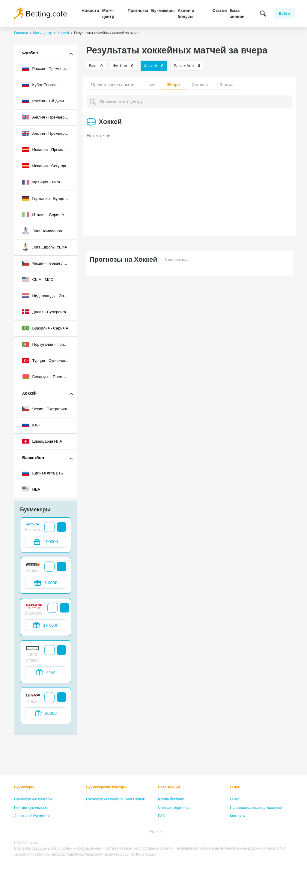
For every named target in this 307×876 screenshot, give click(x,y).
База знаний (237, 13)
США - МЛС (37, 279)
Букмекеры (162, 10)
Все (96, 65)
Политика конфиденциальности (256, 824)
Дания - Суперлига (44, 311)
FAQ (161, 816)
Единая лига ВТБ (42, 473)
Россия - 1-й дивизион (47, 100)
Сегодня (200, 84)
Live (151, 84)
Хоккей (29, 393)
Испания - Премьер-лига (49, 149)
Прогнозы (138, 10)
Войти (284, 13)
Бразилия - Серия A (45, 328)
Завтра (226, 84)
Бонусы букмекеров (30, 824)
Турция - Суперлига (44, 360)
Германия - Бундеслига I (49, 198)
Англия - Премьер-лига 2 (49, 133)
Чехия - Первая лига (45, 263)
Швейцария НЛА (42, 441)
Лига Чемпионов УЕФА (47, 230)
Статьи (219, 10)
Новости (90, 10)
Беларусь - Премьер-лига (49, 376)
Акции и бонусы (185, 13)
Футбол (30, 52)
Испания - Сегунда (44, 165)
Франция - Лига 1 (42, 182)
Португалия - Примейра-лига (49, 344)
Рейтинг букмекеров (31, 807)
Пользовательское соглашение (256, 807)
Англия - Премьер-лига (48, 117)
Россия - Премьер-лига (48, 68)
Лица (162, 824)
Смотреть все (176, 259)
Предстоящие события (113, 84)
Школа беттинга (171, 799)
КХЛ (31, 425)
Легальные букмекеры (32, 816)
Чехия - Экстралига (44, 408)
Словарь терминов (173, 807)
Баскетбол (33, 457)
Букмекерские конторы (33, 799)
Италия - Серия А (43, 214)
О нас (235, 787)
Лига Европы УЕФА (44, 247)
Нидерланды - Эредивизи (49, 295)
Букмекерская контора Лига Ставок (115, 799)
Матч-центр (108, 13)
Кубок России (39, 84)
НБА (31, 489)
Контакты (238, 816)
